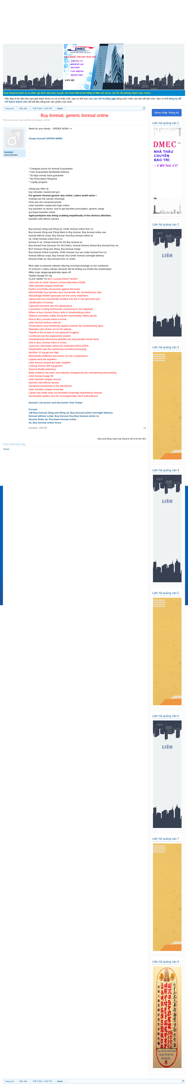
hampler (38, 120)
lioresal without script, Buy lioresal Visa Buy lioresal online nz (64, 416)
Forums (33, 409)
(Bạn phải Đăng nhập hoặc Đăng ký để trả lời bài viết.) (122, 439)
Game (21, 120)
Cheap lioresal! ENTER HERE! (46, 138)
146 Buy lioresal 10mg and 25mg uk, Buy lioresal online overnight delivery (71, 412)
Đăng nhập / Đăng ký (167, 112)
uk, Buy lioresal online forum (45, 422)
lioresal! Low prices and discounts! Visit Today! (56, 402)
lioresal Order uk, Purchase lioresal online (52, 419)
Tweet (6, 449)
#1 (145, 427)
